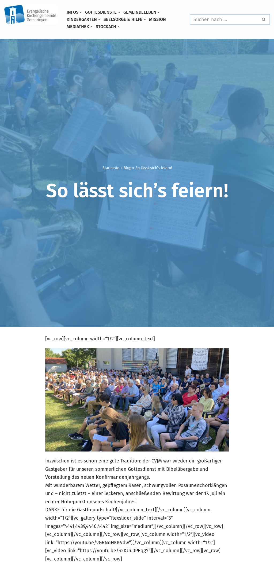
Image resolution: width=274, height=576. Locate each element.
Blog (127, 168)
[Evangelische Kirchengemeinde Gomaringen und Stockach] (31, 15)
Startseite (110, 168)
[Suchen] (224, 19)
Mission (157, 19)
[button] (81, 12)
